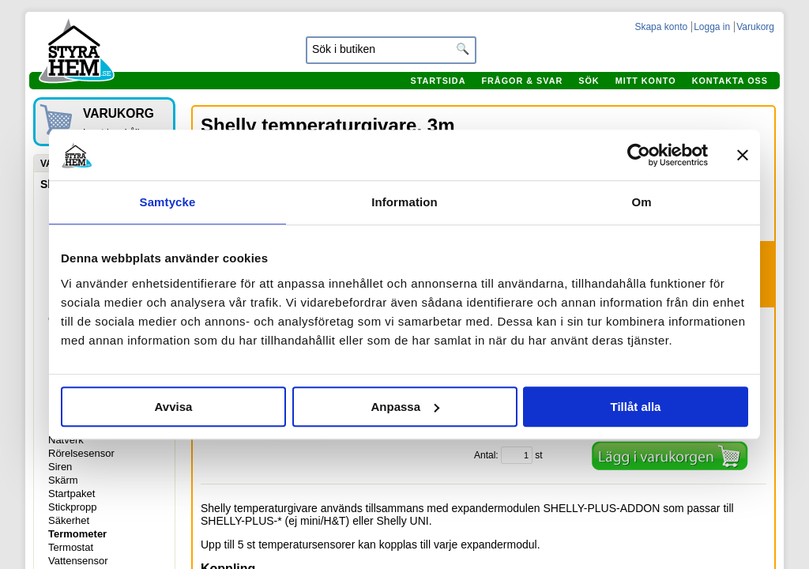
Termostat (70, 547)
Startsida (437, 80)
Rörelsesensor (81, 453)
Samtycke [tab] (168, 202)
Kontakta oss (730, 80)
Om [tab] (641, 202)
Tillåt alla (636, 406)
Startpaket (71, 493)
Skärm (63, 480)
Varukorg (755, 26)
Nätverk (66, 440)
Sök (588, 80)
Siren (60, 467)
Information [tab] (404, 202)
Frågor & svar (522, 80)
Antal (484, 455)
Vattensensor (78, 561)
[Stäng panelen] (742, 154)
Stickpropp (72, 507)
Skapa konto (660, 26)
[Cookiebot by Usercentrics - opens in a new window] (639, 155)
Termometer (77, 534)
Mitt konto (645, 80)
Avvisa (174, 406)
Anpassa (405, 406)
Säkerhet (68, 520)
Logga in (712, 26)
